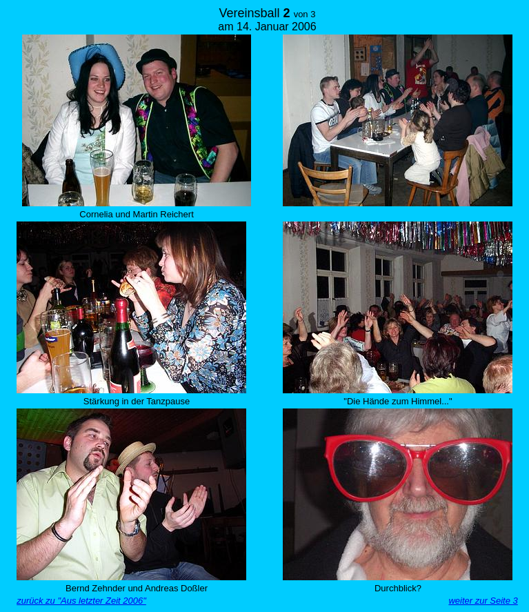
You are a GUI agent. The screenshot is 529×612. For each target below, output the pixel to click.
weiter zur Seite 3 (482, 600)
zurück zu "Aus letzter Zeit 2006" (81, 600)
